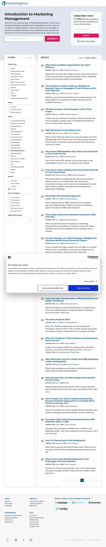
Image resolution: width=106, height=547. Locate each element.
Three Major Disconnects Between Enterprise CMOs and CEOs (70, 216)
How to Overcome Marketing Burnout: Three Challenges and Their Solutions (67, 460)
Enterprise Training (36, 503)
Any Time (13, 189)
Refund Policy (34, 520)
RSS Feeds (8, 503)
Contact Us (33, 515)
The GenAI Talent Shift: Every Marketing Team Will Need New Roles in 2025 (69, 420)
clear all (29, 57)
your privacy (90, 41)
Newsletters (8, 506)
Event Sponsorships (11, 518)
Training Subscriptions (37, 501)
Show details (89, 281)
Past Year (13, 186)
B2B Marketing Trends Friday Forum (63, 130)
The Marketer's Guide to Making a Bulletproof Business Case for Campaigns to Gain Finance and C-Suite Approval (71, 88)
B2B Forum (33, 506)
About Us (8, 501)
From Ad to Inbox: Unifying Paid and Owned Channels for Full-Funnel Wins (71, 171)
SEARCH (52, 38)
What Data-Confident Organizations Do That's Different (67, 66)
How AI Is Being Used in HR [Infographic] (65, 440)
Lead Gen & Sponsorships (13, 515)
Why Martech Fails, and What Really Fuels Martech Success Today (70, 379)
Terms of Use (34, 522)
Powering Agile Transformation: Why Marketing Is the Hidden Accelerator (71, 299)
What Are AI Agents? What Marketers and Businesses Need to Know (71, 339)
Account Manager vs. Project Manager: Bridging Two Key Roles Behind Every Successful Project (71, 239)
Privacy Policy (34, 524)
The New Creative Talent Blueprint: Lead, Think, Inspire (68, 110)
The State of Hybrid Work (57, 319)
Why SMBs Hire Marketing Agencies (63, 196)
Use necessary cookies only (52, 288)
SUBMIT (86, 35)
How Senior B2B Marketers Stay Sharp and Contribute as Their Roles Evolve (71, 152)
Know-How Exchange (37, 518)
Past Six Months (15, 183)
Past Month (14, 181)
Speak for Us (9, 522)
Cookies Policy (34, 526)
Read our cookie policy (67, 273)
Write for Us (8, 520)
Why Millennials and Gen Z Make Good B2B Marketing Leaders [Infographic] (71, 360)
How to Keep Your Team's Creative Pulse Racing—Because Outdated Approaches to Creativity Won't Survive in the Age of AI (70, 401)
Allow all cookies (83, 288)
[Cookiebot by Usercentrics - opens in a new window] (89, 257)
